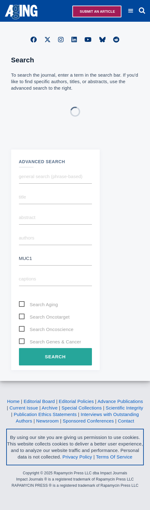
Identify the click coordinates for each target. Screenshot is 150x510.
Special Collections (81, 407)
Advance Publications (120, 401)
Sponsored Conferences (88, 420)
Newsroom (47, 420)
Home (13, 401)
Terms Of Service (114, 456)
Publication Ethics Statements (45, 414)
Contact (126, 420)
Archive (49, 407)
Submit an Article (97, 11)
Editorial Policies (76, 401)
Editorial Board (39, 401)
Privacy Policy (77, 456)
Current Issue (23, 407)
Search (55, 356)
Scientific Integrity (124, 407)
